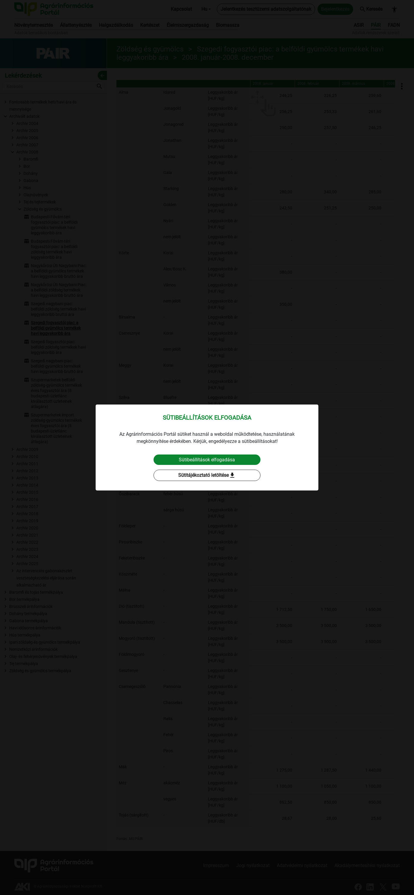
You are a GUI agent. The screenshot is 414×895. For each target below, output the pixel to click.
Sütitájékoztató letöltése (207, 475)
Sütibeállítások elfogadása (207, 460)
